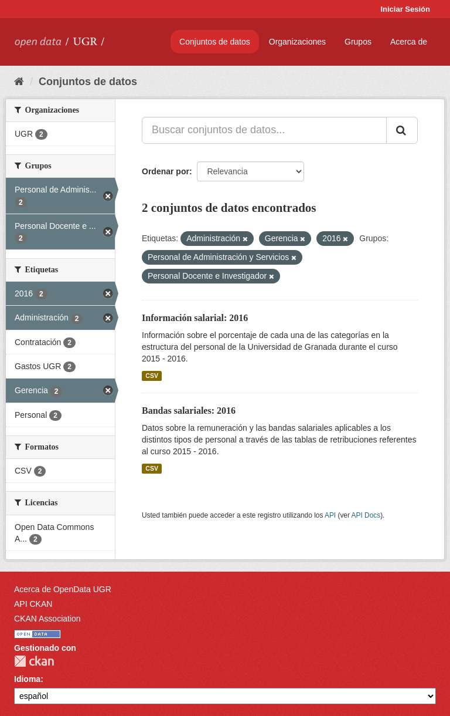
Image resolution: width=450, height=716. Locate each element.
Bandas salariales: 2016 (189, 411)
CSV (151, 375)
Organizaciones (297, 41)
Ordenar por (165, 171)
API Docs (366, 515)
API (330, 515)
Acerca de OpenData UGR (62, 589)
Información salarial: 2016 (195, 318)
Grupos (358, 41)
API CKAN (33, 604)
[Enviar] (402, 130)
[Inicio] (19, 81)
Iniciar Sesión (405, 9)
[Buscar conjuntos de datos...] (264, 130)
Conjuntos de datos (214, 41)
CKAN (34, 661)
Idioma (27, 679)
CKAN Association (47, 618)
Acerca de (408, 41)
